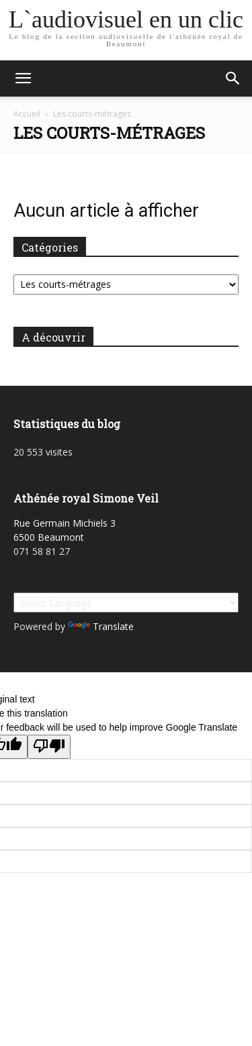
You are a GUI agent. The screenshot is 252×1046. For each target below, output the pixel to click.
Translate (101, 626)
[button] (22, 78)
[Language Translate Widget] (126, 602)
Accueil (26, 113)
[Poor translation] (49, 747)
